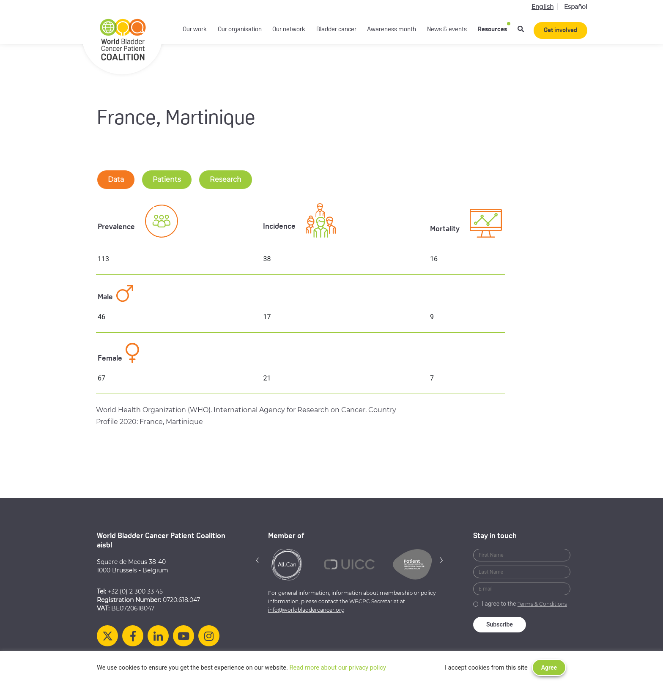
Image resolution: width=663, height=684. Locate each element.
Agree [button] (549, 667)
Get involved (560, 30)
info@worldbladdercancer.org (306, 610)
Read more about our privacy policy (337, 667)
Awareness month (391, 30)
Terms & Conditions (542, 604)
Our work (195, 30)
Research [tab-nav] (225, 179)
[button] (257, 560)
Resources (492, 30)
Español (575, 7)
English (542, 7)
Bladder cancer (336, 30)
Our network (288, 30)
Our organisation (240, 30)
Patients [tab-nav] (167, 179)
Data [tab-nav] (116, 179)
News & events (447, 30)
